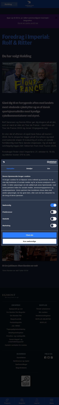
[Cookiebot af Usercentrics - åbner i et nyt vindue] (46, 162)
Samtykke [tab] (10, 168)
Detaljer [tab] (30, 168)
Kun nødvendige (29, 241)
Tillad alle (29, 235)
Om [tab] (48, 168)
